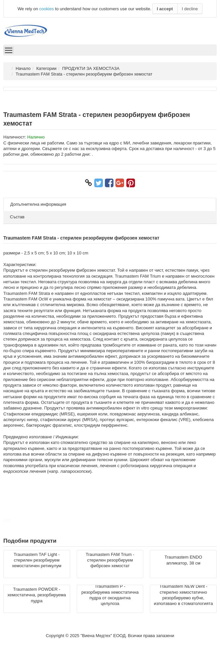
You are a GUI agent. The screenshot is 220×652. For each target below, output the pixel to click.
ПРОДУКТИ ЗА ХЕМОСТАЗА (90, 68)
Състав (17, 216)
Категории (46, 68)
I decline (190, 8)
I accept (165, 8)
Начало (23, 68)
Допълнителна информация (38, 204)
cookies (46, 8)
